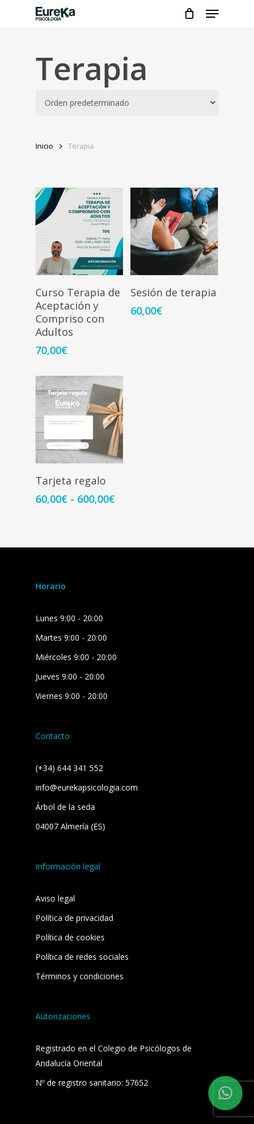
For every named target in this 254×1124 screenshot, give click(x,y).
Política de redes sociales (82, 956)
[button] (225, 1093)
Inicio (44, 146)
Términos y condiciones (79, 976)
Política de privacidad (74, 917)
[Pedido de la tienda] (127, 103)
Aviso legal (55, 898)
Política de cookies (70, 937)
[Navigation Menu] (212, 13)
